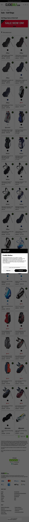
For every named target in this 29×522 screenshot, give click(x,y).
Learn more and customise (14, 267)
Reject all (8, 270)
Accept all (21, 270)
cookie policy (5, 259)
